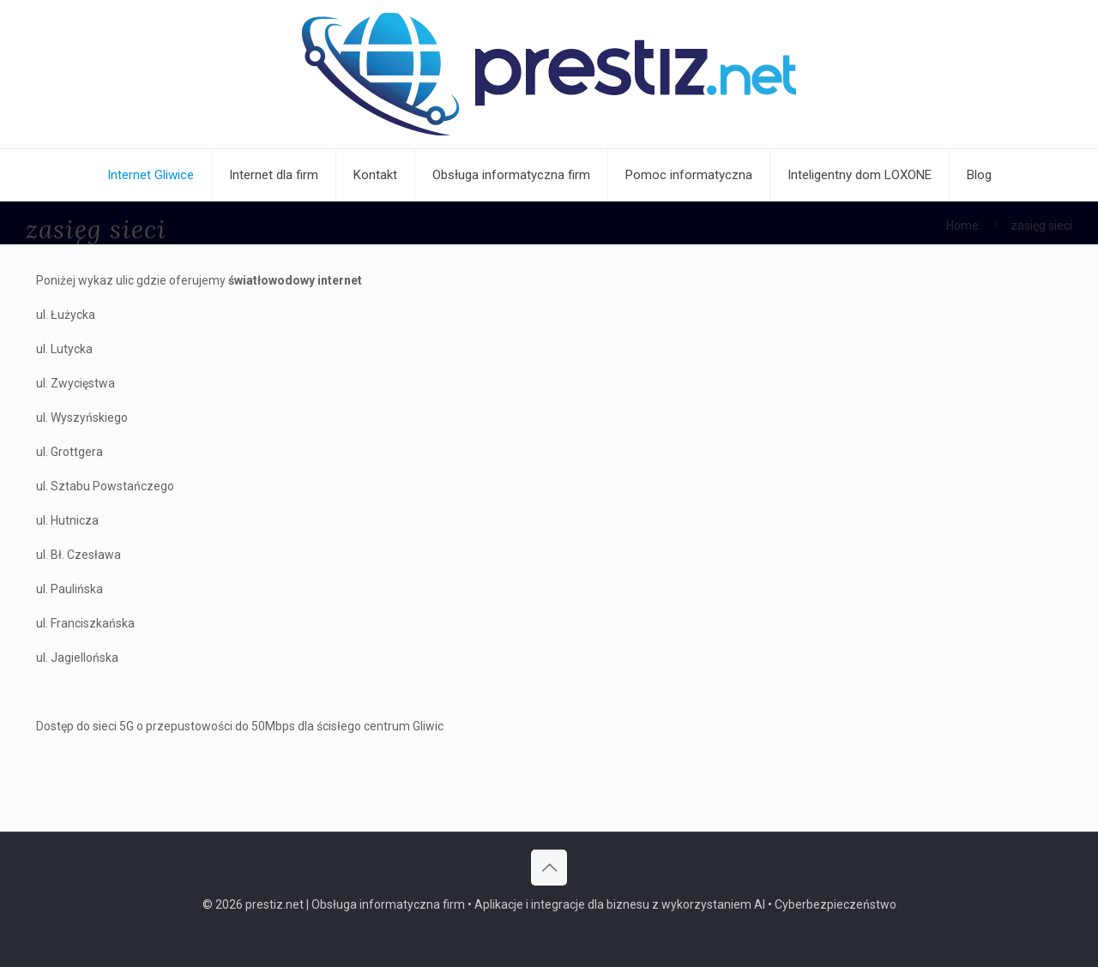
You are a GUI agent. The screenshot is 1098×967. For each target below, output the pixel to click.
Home (962, 225)
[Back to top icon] (549, 868)
